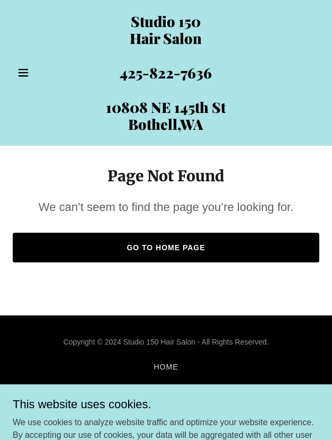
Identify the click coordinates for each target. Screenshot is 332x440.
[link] (166, 126)
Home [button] (166, 367)
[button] (36, 72)
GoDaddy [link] (186, 413)
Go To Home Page (166, 247)
